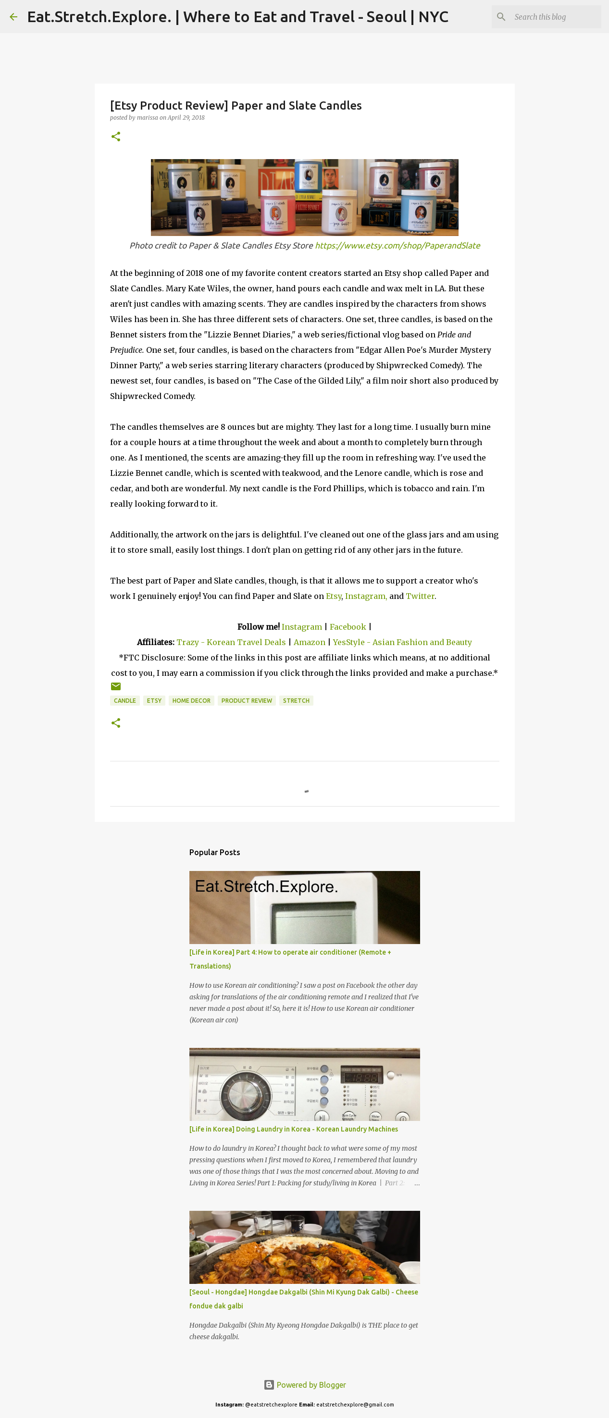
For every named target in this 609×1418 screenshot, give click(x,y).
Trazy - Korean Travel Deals (231, 642)
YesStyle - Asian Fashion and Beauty (402, 642)
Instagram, (366, 596)
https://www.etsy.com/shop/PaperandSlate (397, 245)
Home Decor (192, 700)
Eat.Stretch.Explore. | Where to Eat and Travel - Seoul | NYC (237, 16)
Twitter (420, 596)
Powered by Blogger (304, 1385)
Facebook (348, 627)
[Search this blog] (550, 16)
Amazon (310, 642)
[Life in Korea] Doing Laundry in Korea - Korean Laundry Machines (293, 1129)
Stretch (296, 700)
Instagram (302, 627)
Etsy (333, 596)
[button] (116, 137)
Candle (125, 700)
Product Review (247, 700)
